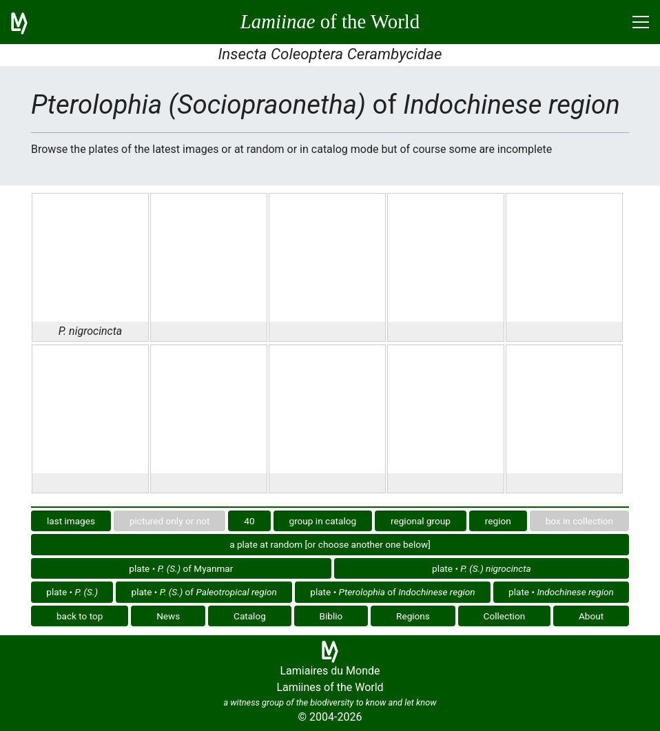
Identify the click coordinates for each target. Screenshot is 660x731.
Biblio (331, 615)
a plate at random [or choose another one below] (330, 544)
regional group (421, 520)
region (498, 520)
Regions (413, 615)
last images (71, 520)
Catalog (250, 615)
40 (249, 520)
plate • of (204, 591)
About (591, 615)
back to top (79, 615)
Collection (505, 615)
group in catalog (323, 520)
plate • (481, 568)
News (168, 615)
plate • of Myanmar (181, 568)
